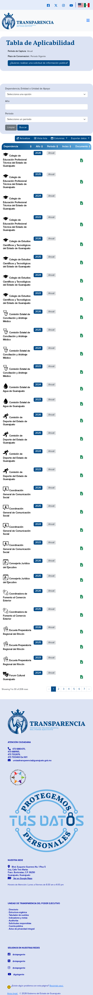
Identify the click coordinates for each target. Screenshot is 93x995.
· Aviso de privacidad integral (21, 929)
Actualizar (23, 138)
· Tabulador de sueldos (18, 915)
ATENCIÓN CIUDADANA (19, 742)
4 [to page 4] (69, 689)
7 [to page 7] (84, 689)
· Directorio (13, 910)
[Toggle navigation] (88, 20)
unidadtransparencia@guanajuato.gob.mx (29, 760)
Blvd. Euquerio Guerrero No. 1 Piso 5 (27, 872)
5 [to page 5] (74, 689)
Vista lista (40, 138)
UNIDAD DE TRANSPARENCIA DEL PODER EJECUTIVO (34, 903)
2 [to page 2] (58, 689)
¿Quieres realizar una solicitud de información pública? (39, 63)
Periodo (9, 113)
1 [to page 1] (53, 689)
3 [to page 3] (63, 689)
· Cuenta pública (15, 926)
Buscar (23, 127)
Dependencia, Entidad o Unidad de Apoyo (27, 88)
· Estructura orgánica (17, 912)
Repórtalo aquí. (56, 986)
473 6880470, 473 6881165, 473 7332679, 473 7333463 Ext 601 (17, 752)
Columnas (58, 138)
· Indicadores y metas (17, 918)
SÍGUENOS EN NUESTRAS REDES (24, 948)
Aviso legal (12, 993)
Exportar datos (79, 138)
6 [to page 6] (79, 689)
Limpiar (11, 127)
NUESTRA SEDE (15, 860)
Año (7, 101)
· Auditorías (13, 921)
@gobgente (16, 974)
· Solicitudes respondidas (19, 923)
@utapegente (16, 954)
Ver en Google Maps (20, 878)
